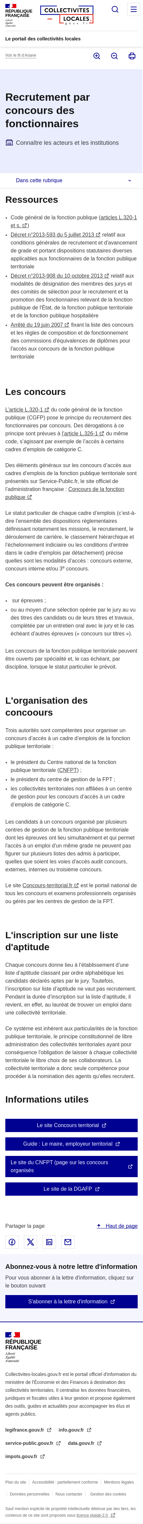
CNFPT (68, 770)
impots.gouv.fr (22, 1456)
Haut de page (121, 1226)
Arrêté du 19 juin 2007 (37, 325)
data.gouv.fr (81, 1443)
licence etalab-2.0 (92, 1515)
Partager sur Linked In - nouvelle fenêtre (49, 1242)
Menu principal (133, 9)
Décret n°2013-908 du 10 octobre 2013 (57, 276)
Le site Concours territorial (68, 1125)
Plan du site (15, 1482)
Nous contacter (69, 1494)
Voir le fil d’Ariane (20, 55)
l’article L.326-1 (80, 433)
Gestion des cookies (108, 1494)
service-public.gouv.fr (30, 1443)
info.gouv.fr (72, 1430)
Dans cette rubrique (39, 180)
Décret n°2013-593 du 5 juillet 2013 (52, 235)
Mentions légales (119, 1482)
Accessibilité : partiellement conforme (65, 1482)
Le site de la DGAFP (68, 1189)
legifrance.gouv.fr (25, 1430)
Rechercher (115, 9)
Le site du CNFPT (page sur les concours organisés (59, 1166)
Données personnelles (29, 1494)
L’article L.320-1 (24, 409)
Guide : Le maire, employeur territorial (68, 1144)
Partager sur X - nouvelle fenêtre (30, 1242)
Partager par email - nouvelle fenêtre (67, 1242)
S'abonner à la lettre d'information (67, 1301)
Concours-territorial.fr (47, 885)
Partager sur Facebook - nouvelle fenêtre (12, 1242)
